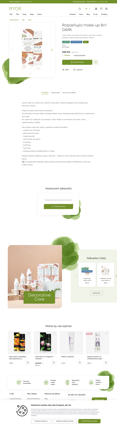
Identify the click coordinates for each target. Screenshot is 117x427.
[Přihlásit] (96, 9)
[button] (85, 293)
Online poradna (49, 400)
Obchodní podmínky (33, 396)
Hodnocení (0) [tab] (55, 92)
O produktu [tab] (44, 92)
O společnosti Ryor (15, 396)
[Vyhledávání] (80, 9)
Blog (46, 396)
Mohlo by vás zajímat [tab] (69, 92)
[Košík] (106, 9)
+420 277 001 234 (91, 1)
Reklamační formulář (33, 400)
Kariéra (12, 400)
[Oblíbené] (101, 9)
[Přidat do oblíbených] (95, 62)
